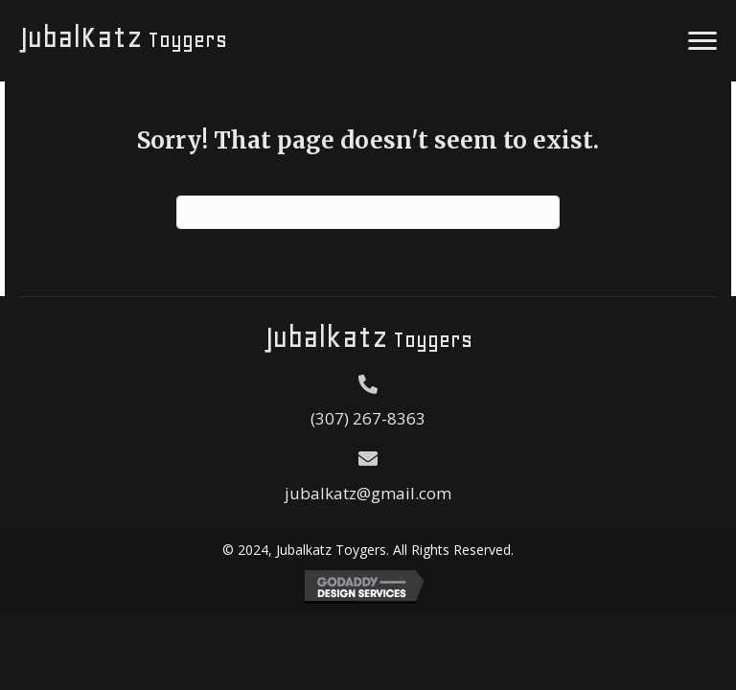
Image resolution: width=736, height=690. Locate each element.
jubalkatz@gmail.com (368, 493)
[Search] (368, 212)
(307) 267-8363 (368, 418)
